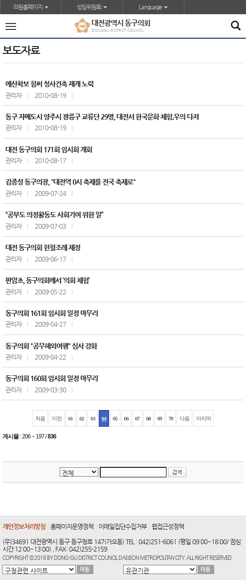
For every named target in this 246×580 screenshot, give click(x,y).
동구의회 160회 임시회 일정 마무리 (51, 378)
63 (92, 418)
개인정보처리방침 (23, 526)
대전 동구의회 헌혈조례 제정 (42, 247)
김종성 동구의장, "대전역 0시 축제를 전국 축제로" (70, 182)
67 (137, 418)
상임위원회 (92, 6)
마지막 (203, 418)
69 (159, 418)
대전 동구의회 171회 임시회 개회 (48, 149)
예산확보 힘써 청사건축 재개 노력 (49, 84)
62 (82, 418)
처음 (40, 418)
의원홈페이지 (30, 6)
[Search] (235, 26)
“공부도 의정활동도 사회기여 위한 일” (54, 214)
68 (148, 418)
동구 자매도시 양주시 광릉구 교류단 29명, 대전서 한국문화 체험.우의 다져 (102, 117)
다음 (184, 418)
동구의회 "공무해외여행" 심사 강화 (51, 346)
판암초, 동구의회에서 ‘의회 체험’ (47, 280)
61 (70, 418)
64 (104, 418)
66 (126, 418)
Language (153, 6)
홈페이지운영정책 (71, 526)
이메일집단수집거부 (122, 526)
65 (115, 418)
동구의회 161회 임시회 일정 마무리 (51, 313)
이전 (57, 418)
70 (171, 418)
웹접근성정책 (168, 526)
